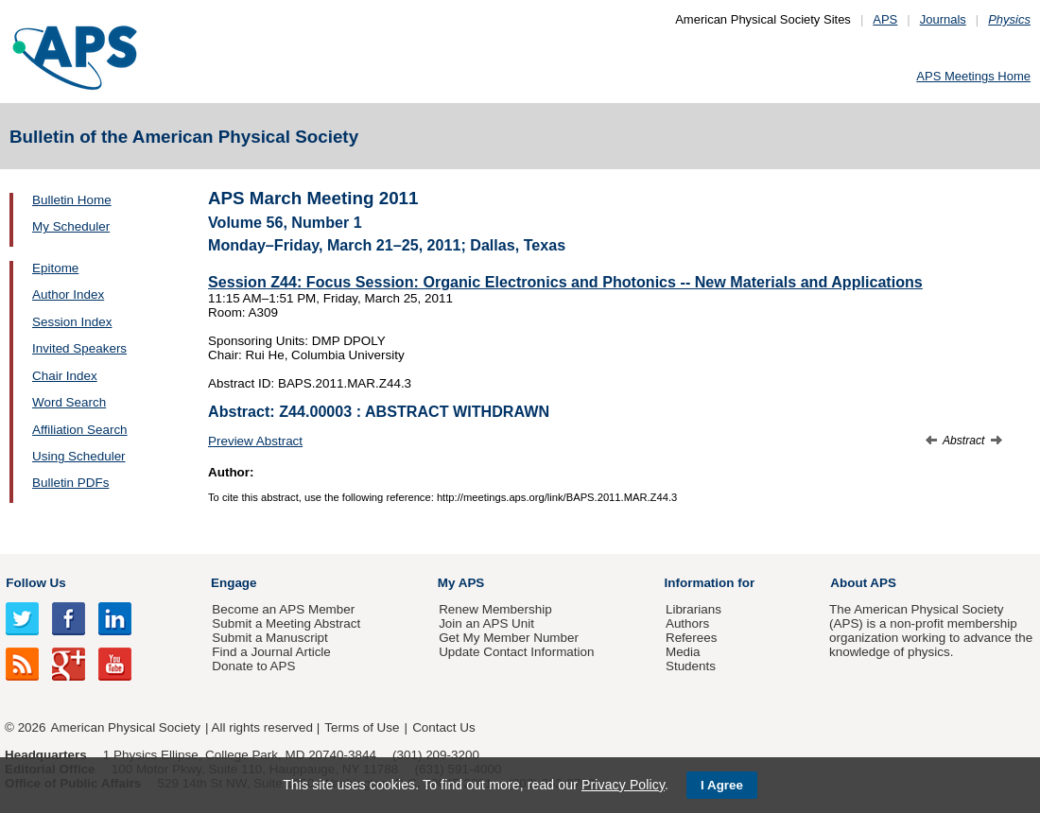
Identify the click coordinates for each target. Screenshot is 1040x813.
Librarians (693, 609)
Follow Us (35, 583)
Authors (687, 623)
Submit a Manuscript (269, 638)
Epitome (55, 268)
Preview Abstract (255, 441)
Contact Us (443, 727)
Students (691, 666)
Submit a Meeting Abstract (286, 623)
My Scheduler (71, 226)
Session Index (72, 322)
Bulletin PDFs (70, 483)
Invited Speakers (79, 348)
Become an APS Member (283, 609)
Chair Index (64, 376)
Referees (692, 638)
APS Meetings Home (973, 76)
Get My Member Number (509, 638)
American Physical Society (125, 727)
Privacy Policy (623, 784)
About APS (863, 583)
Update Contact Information (516, 652)
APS (885, 19)
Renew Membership (495, 609)
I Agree (722, 785)
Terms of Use (361, 727)
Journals (943, 19)
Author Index (68, 294)
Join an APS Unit (486, 623)
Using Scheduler (79, 456)
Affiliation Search (80, 430)
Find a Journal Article (271, 652)
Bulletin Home (72, 200)
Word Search (69, 402)
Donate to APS (253, 666)
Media (683, 652)
